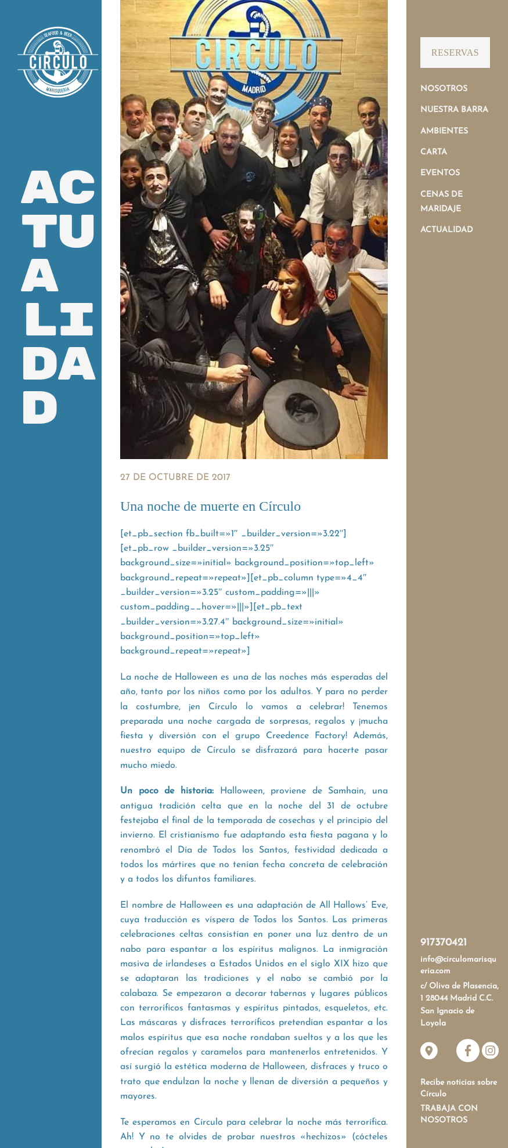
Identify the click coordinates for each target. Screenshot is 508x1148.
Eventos (440, 173)
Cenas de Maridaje (441, 202)
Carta (433, 152)
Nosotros (443, 89)
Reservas (455, 52)
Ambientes (444, 131)
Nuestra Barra (454, 110)
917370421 (443, 942)
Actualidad (446, 230)
